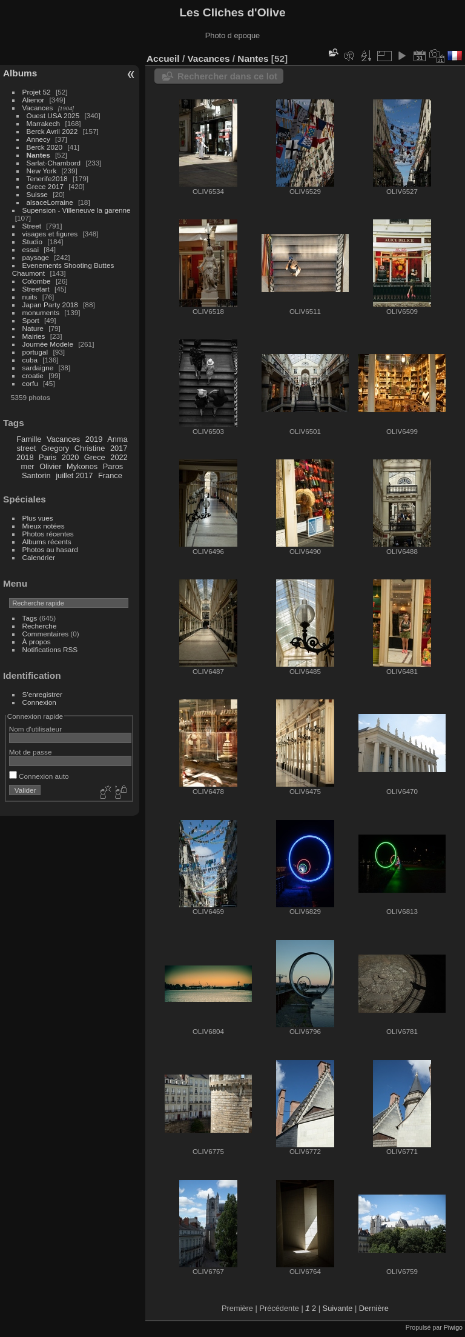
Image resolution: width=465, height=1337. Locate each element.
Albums (20, 73)
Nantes (38, 155)
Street (31, 226)
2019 (93, 439)
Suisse (37, 194)
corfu (30, 383)
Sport (30, 320)
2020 (70, 457)
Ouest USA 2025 (53, 115)
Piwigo (453, 1327)
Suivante (338, 1308)
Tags (30, 618)
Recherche (39, 626)
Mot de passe (30, 752)
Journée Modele (47, 344)
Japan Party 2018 (50, 304)
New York (42, 171)
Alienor (33, 100)
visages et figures (50, 234)
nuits (30, 297)
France (110, 475)
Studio (32, 241)
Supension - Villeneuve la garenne (76, 210)
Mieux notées (43, 526)
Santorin (36, 475)
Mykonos (82, 466)
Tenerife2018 (47, 178)
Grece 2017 (45, 186)
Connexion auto (39, 776)
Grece (94, 457)
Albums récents (46, 541)
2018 (24, 457)
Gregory (55, 448)
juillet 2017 (74, 475)
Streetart (36, 289)
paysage (35, 257)
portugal (35, 352)
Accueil (163, 58)
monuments (40, 312)
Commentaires (45, 634)
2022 (118, 457)
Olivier (50, 466)
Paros (113, 466)
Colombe (36, 281)
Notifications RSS (50, 649)
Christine (89, 448)
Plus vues (37, 518)
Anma (117, 439)
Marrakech (44, 123)
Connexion (39, 702)
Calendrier (38, 557)
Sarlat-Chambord (54, 163)
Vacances (37, 108)
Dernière (374, 1308)
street (26, 448)
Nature (33, 328)
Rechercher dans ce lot (227, 76)
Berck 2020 (45, 147)
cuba (30, 360)
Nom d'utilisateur (35, 729)
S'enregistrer (42, 694)
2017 (118, 448)
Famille (28, 439)
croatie (33, 375)
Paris (47, 457)
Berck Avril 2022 (52, 131)
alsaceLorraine (50, 202)
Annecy (38, 139)
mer (28, 466)
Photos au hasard (50, 549)
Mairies (33, 336)
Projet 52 (36, 92)
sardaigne (38, 368)
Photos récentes (48, 534)
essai (30, 249)
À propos (36, 641)
